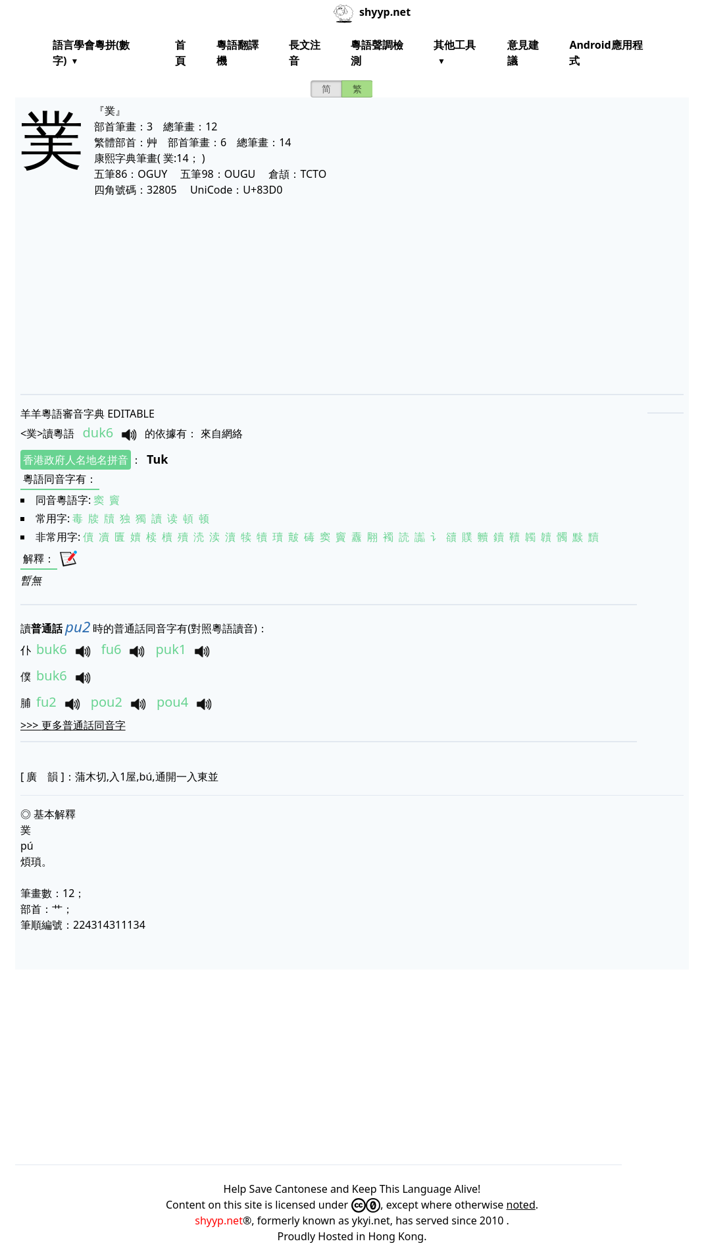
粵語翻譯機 (237, 53)
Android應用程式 (605, 53)
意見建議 (523, 53)
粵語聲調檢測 (377, 53)
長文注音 (304, 53)
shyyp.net (219, 1220)
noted (521, 1204)
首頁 (180, 53)
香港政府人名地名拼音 (75, 459)
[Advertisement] (352, 295)
